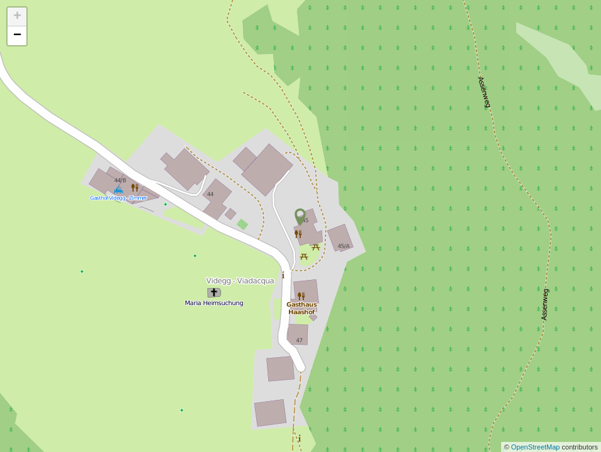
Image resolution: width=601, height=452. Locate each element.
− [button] (17, 35)
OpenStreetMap (536, 447)
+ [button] (17, 17)
